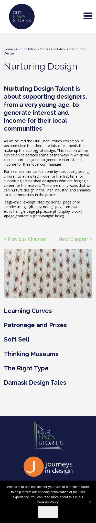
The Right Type (26, 368)
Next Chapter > (75, 239)
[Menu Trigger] (88, 15)
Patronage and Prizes (35, 325)
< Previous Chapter (25, 239)
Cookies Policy (47, 502)
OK (48, 512)
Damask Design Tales (35, 382)
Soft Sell (16, 339)
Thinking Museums (31, 354)
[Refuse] (89, 501)
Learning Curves (28, 310)
